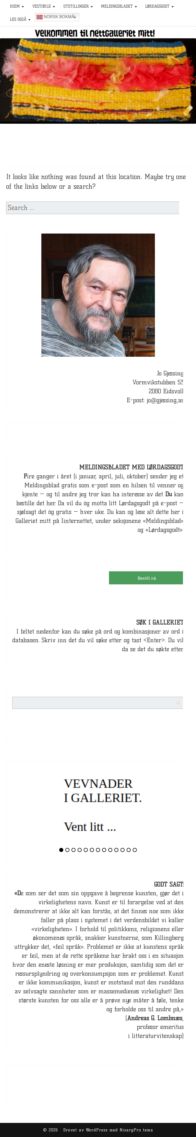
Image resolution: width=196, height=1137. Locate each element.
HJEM (15, 6)
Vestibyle (41, 6)
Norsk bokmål (56, 17)
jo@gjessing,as (165, 400)
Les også (18, 19)
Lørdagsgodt (157, 6)
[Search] (188, 669)
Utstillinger (76, 6)
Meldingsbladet (117, 6)
